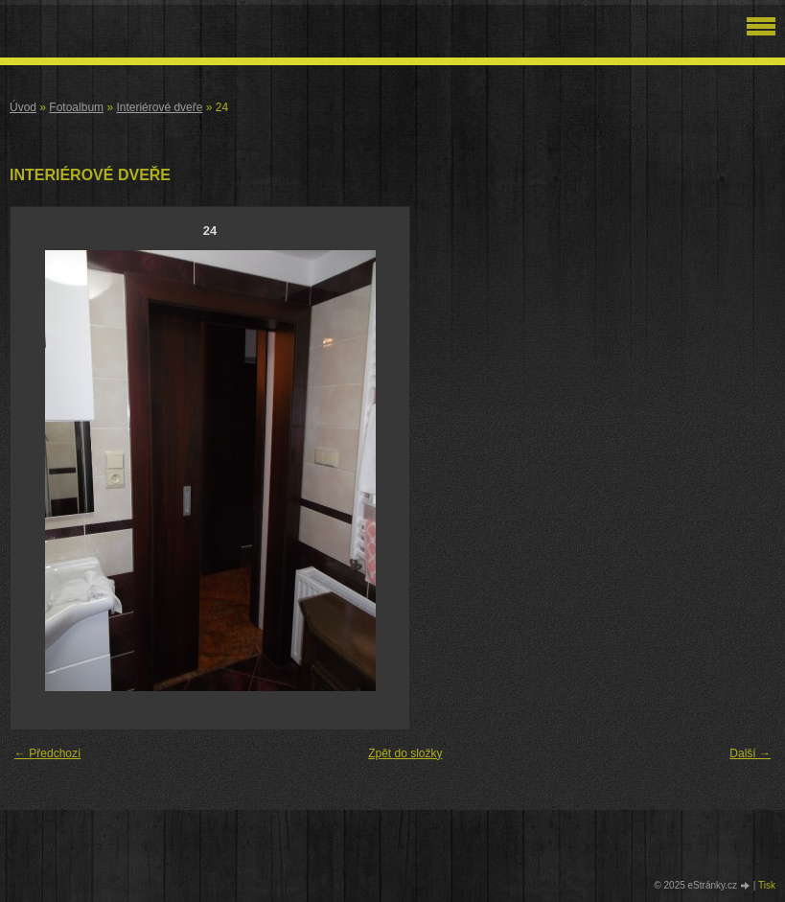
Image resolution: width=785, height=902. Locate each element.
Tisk (766, 885)
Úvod (23, 107)
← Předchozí (47, 753)
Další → (750, 753)
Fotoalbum (76, 107)
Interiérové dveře (159, 107)
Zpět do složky (405, 753)
